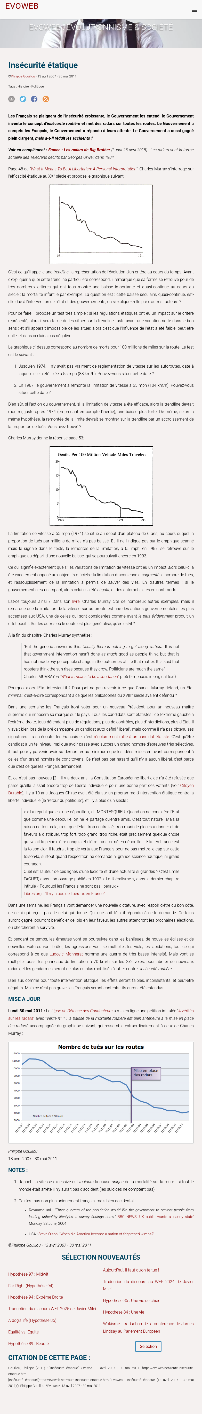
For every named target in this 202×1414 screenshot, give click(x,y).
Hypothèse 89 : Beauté (28, 1343)
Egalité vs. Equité (23, 1332)
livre (75, 601)
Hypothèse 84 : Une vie (123, 1312)
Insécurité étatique (43, 65)
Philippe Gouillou (23, 76)
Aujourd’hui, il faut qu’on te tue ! (131, 1270)
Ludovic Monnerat (66, 954)
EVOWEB (22, 6)
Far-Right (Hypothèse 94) (30, 1285)
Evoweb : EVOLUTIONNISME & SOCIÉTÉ (101, 27)
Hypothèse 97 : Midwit (28, 1274)
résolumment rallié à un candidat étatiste (131, 736)
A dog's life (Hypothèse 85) (32, 1320)
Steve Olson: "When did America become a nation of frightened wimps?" (96, 1234)
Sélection (148, 1346)
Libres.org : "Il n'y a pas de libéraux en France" (64, 893)
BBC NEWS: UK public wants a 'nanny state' (156, 1217)
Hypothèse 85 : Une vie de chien (131, 1300)
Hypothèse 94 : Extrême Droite (35, 1297)
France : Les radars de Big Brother (79, 149)
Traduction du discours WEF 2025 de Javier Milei (52, 1308)
